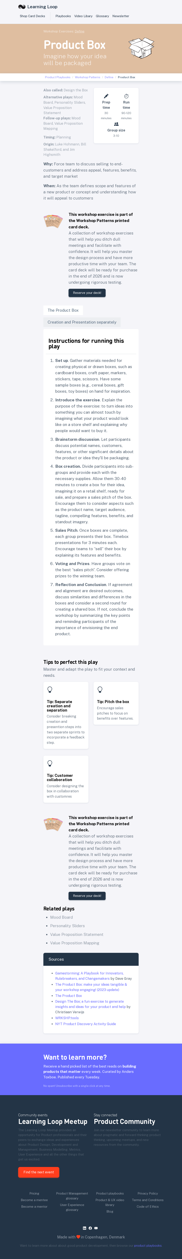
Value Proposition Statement (76, 934)
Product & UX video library (109, 1202)
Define (79, 31)
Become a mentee (34, 1200)
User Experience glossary (72, 1207)
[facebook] (91, 1228)
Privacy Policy (148, 1193)
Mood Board (61, 917)
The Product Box (68, 996)
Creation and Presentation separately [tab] (82, 322)
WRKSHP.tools (67, 1018)
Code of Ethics (148, 1206)
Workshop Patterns (87, 77)
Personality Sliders (69, 102)
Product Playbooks (57, 77)
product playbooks (148, 1245)
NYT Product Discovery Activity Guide (85, 1024)
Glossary (102, 16)
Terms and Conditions (148, 1200)
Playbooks (63, 16)
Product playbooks (110, 1193)
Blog (109, 1211)
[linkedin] (85, 1228)
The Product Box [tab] (63, 310)
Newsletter (120, 16)
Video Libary (83, 16)
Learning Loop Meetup (52, 1121)
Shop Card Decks (32, 16)
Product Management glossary (72, 1196)
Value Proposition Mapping (74, 943)
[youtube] (96, 1228)
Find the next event (38, 1172)
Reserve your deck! (87, 293)
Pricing (34, 1193)
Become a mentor (34, 1206)
